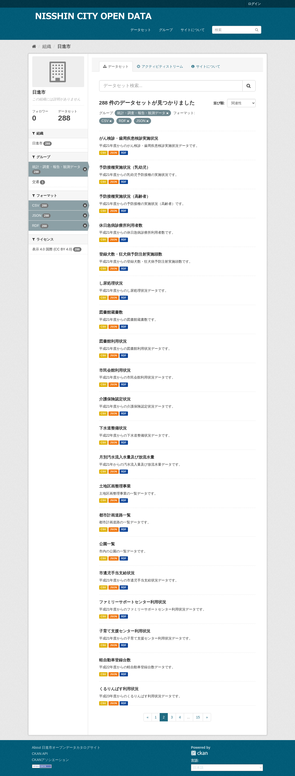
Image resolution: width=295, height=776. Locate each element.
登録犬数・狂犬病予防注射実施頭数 (130, 254)
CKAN (199, 753)
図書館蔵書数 (111, 312)
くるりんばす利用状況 (119, 689)
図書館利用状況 (113, 341)
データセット (140, 30)
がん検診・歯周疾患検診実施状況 (128, 138)
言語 (194, 760)
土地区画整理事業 (115, 486)
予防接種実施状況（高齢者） (124, 196)
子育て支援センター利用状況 (124, 631)
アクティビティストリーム (160, 66)
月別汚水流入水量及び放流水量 (126, 457)
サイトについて (193, 30)
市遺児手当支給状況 (117, 573)
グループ (166, 30)
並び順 (218, 103)
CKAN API (40, 754)
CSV (103, 152)
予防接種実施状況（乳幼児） (124, 167)
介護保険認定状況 (115, 399)
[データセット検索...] (171, 85)
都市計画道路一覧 (115, 515)
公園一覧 (107, 544)
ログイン (254, 4)
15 (198, 717)
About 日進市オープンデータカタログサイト (66, 747)
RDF (123, 152)
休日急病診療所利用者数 (120, 225)
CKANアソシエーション (50, 760)
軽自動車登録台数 (115, 660)
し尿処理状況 (111, 283)
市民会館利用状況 (115, 370)
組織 (46, 46)
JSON (113, 152)
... (188, 717)
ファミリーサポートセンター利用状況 (132, 602)
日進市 (64, 46)
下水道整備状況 (113, 428)
